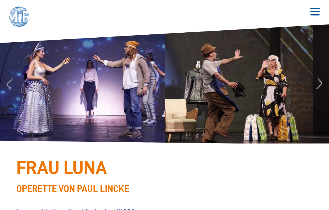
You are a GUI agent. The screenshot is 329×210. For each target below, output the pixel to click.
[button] (21, 17)
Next (320, 84)
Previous (9, 84)
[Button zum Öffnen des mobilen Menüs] (315, 11)
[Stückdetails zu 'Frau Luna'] (161, 175)
